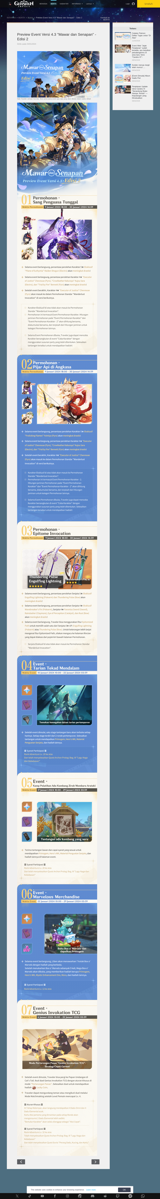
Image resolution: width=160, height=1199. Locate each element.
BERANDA (43, 4)
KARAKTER (64, 4)
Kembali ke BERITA (105, 19)
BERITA (53, 4)
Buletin (30, 18)
